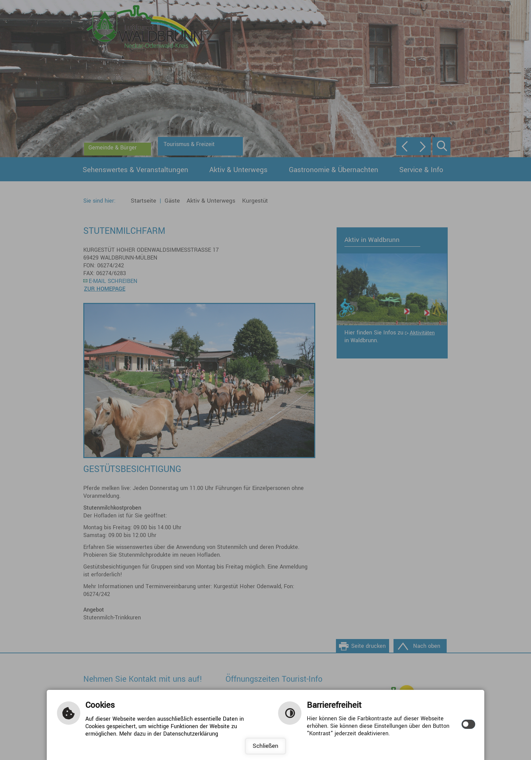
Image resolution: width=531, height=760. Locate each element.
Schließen (265, 746)
